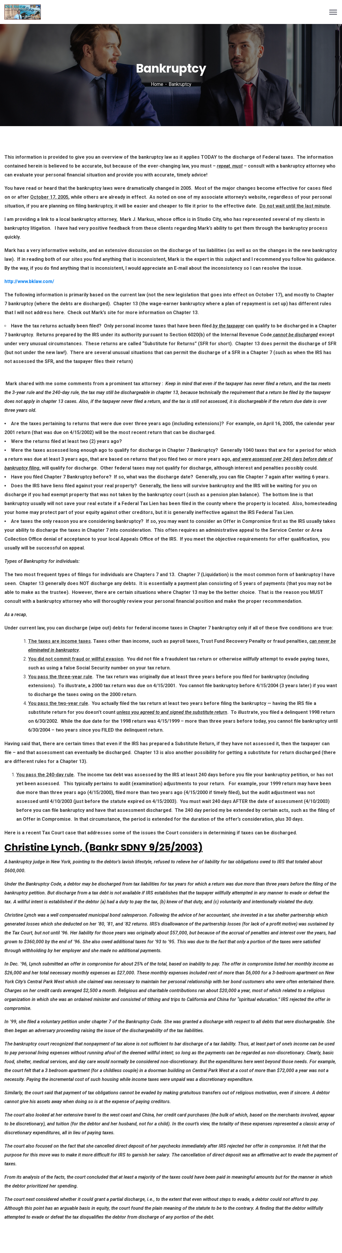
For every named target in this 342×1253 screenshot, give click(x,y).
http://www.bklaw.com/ (29, 281)
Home (157, 84)
